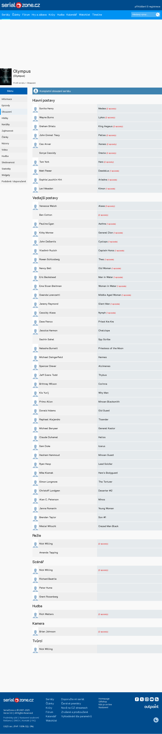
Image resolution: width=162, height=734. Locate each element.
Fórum (26, 14)
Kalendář (71, 14)
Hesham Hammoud (49, 455)
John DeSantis (47, 241)
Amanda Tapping (48, 552)
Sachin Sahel (46, 339)
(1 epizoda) (114, 171)
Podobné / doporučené (14, 181)
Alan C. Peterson (49, 499)
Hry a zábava (39, 14)
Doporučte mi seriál (72, 699)
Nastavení (103, 707)
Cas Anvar (45, 144)
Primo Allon (46, 401)
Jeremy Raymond (48, 303)
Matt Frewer (45, 170)
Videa (5, 149)
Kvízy (52, 14)
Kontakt (25, 720)
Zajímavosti (7, 130)
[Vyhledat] (158, 14)
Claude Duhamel (48, 437)
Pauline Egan (46, 223)
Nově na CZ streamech (74, 707)
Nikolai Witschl (47, 526)
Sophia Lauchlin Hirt (50, 179)
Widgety (6, 175)
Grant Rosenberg (48, 596)
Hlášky (5, 118)
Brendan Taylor (47, 517)
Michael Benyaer (48, 428)
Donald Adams (47, 410)
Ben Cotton (45, 214)
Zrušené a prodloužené (74, 712)
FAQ (34, 720)
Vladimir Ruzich (48, 250)
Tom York (44, 161)
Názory (5, 143)
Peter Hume (45, 587)
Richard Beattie (48, 578)
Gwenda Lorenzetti (49, 294)
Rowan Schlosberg (49, 259)
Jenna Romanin (48, 508)
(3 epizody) (110, 206)
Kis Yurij (44, 392)
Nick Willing (46, 543)
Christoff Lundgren (49, 490)
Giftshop (103, 701)
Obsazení (7, 111)
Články (16, 14)
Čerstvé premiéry (71, 703)
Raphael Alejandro (49, 419)
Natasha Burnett (48, 348)
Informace (7, 99)
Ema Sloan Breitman (50, 286)
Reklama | (8, 720)
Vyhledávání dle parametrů (76, 716)
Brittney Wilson (48, 383)
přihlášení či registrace (147, 6)
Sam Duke (44, 446)
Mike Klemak (46, 472)
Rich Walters (46, 614)
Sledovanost (8, 162)
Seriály (6, 14)
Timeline (97, 14)
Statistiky (6, 168)
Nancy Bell (45, 268)
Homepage (104, 698)
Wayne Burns (46, 117)
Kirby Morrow (46, 232)
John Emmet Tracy (49, 135)
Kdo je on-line (105, 704)
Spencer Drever (47, 366)
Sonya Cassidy (47, 152)
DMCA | (18, 720)
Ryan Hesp (45, 463)
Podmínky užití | (11, 717)
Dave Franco (46, 321)
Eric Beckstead (47, 277)
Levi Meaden (46, 188)
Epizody (6, 105)
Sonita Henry (46, 108)
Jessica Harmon (48, 330)
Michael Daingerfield (51, 357)
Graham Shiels (47, 126)
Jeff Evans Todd (48, 374)
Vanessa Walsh (48, 205)
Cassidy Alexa (47, 312)
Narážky (6, 124)
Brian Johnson (47, 631)
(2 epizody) (111, 108)
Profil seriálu (19, 83)
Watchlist (84, 14)
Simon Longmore (48, 481)
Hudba (60, 14)
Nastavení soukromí (29, 717)
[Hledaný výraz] (145, 14)
